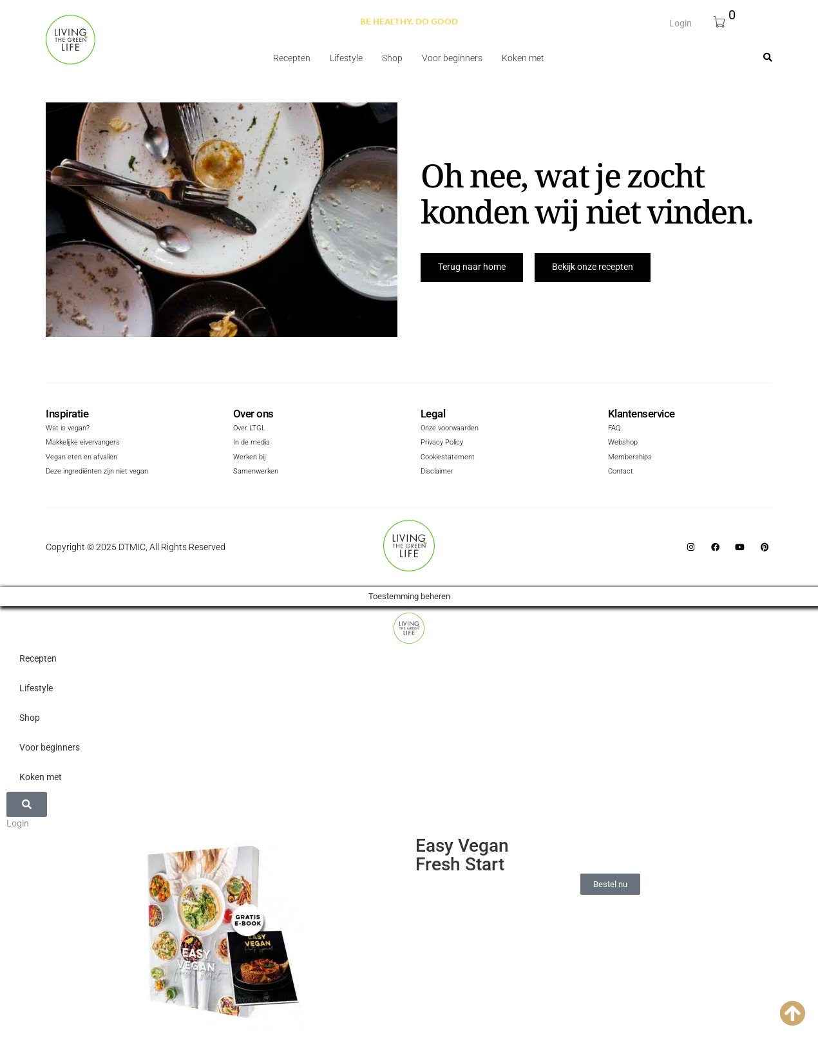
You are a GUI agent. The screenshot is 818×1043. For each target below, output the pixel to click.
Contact (620, 472)
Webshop (623, 443)
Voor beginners (452, 58)
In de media (251, 443)
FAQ (614, 429)
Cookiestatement (448, 458)
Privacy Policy (442, 443)
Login (680, 22)
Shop (392, 58)
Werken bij (249, 458)
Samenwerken (255, 472)
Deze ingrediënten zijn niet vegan (97, 472)
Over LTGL (249, 429)
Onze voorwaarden (450, 429)
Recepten (291, 58)
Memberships (630, 458)
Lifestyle (346, 58)
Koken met (523, 58)
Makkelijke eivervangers (83, 443)
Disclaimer (437, 472)
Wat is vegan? (68, 429)
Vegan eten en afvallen (81, 458)
